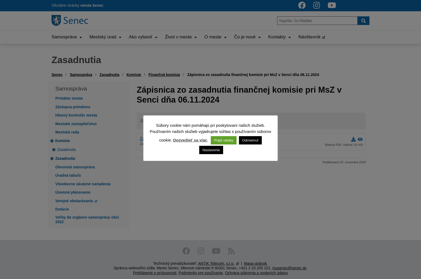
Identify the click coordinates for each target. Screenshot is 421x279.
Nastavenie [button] (211, 150)
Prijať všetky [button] (223, 140)
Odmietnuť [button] (250, 140)
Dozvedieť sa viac (190, 140)
